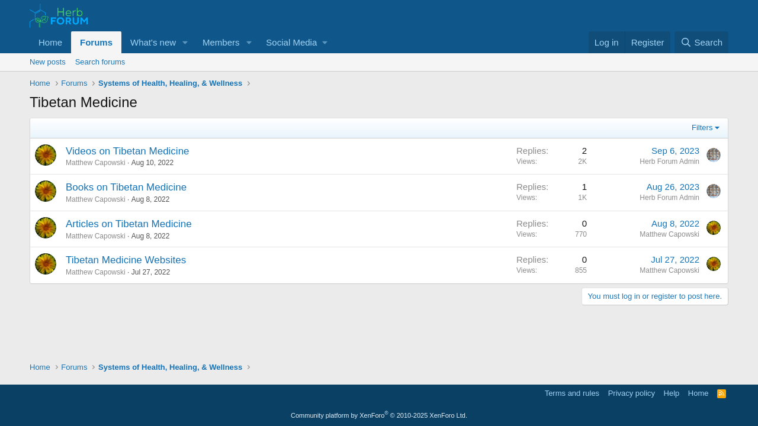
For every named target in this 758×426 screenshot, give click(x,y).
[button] (185, 42)
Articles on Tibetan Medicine (129, 224)
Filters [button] (702, 127)
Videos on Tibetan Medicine (128, 151)
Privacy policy (631, 393)
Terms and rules (572, 393)
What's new (153, 42)
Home (50, 42)
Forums (96, 42)
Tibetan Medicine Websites (126, 260)
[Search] (701, 42)
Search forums (100, 61)
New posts (48, 61)
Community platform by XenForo (379, 415)
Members (221, 42)
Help (672, 393)
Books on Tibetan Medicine (126, 187)
